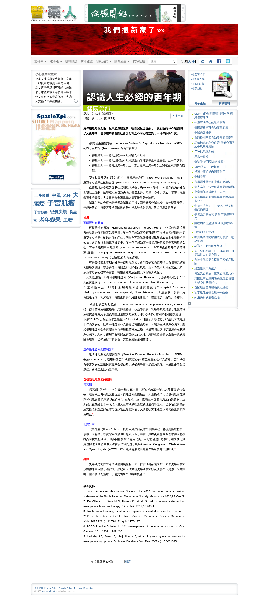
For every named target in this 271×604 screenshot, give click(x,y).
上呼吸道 (41, 195)
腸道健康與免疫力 (205, 268)
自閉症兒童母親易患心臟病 (211, 287)
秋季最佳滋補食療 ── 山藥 (211, 292)
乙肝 (66, 195)
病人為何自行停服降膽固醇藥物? (214, 186)
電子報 (56, 61)
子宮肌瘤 (61, 203)
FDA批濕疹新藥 (204, 151)
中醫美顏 (200, 176)
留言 (126, 561)
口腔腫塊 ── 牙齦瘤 (206, 166)
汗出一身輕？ (202, 156)
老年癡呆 (50, 220)
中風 (56, 195)
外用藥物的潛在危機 (207, 297)
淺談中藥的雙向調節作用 (209, 171)
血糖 (68, 220)
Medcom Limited (49, 591)
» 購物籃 (196, 88)
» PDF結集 (197, 83)
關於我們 (103, 61)
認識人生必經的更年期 (208, 245)
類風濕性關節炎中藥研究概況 (212, 181)
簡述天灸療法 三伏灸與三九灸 (214, 273)
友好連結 (139, 61)
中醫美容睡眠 (202, 132)
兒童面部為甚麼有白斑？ (209, 191)
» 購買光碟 (198, 79)
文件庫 (40, 61)
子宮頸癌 (41, 212)
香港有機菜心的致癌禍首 (209, 122)
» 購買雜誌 (198, 74)
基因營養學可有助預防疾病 (211, 127)
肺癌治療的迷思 (204, 232)
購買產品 (122, 61)
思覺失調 (58, 211)
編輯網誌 (71, 61)
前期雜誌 (87, 61)
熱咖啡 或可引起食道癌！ (210, 161)
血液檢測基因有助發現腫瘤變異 (214, 137)
